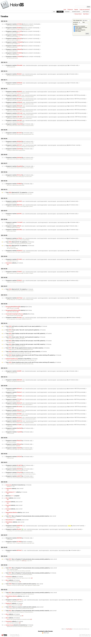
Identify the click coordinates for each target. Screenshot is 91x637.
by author (80, 24)
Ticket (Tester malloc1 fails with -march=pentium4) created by (24, 337)
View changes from (81, 20)
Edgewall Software (15, 635)
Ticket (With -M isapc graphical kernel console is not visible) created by (26, 348)
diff (7, 264)
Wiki (54, 11)
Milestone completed (11, 495)
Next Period (86, 14)
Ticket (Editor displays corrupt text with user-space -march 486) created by (27, 344)
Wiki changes (77, 31)
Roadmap (67, 11)
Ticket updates (78, 28)
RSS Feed (46, 633)
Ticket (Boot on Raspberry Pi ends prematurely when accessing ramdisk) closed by (29, 516)
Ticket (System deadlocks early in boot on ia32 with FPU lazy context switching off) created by (32, 362)
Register (76, 9)
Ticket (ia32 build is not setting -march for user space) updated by (25, 326)
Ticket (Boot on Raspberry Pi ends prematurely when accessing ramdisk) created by (29, 610)
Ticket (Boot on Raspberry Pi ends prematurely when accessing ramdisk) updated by (30, 559)
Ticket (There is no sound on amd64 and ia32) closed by (23, 583)
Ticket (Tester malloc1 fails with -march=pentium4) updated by (24, 330)
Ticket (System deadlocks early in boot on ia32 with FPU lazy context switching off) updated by (32, 355)
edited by (13, 263)
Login (64, 9)
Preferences (70, 9)
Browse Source (76, 11)
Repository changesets (79, 30)
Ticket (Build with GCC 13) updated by (18, 192)
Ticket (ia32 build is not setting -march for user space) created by (25, 351)
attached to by (20, 358)
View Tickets (86, 11)
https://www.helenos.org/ (84, 635)
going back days (79, 22)
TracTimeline (69, 629)
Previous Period (78, 14)
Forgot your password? (85, 9)
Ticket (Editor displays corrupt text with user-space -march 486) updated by (27, 333)
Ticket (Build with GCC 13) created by (18, 289)
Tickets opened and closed (80, 27)
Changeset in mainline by (22, 24)
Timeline (60, 11)
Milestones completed (79, 26)
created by (15, 519)
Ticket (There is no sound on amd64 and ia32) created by (23, 607)
